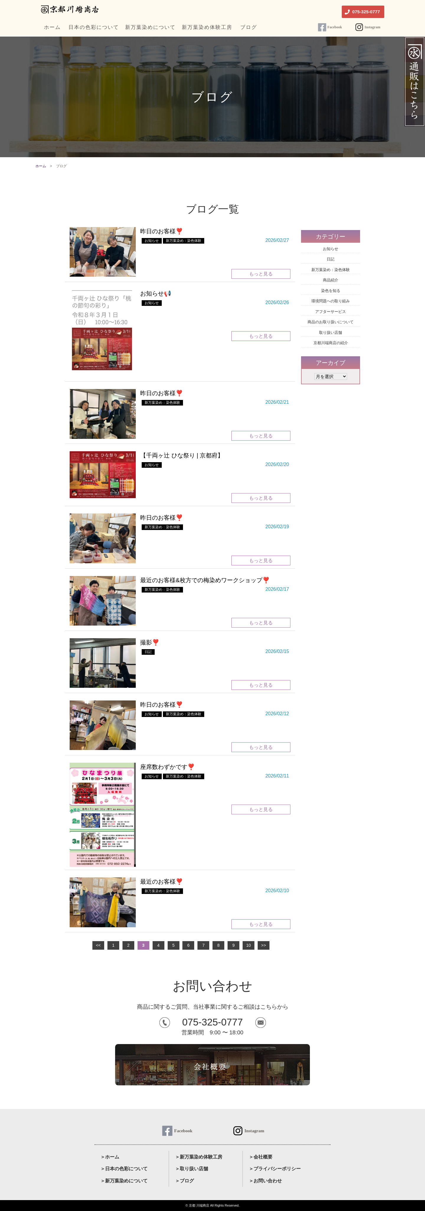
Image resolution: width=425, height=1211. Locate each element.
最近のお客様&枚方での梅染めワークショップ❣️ (204, 580)
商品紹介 (330, 280)
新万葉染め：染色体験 (183, 241)
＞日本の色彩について (124, 1168)
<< (98, 945)
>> (263, 945)
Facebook (334, 27)
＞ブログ (184, 1180)
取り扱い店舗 (330, 332)
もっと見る (261, 273)
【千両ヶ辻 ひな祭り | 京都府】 (181, 455)
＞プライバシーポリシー (275, 1168)
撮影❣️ (149, 642)
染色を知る (330, 290)
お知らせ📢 (155, 293)
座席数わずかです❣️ (167, 767)
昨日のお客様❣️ (161, 231)
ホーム (40, 166)
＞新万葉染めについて (124, 1180)
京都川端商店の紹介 (330, 343)
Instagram (372, 27)
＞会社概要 (260, 1156)
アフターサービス (330, 311)
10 (248, 945)
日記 (148, 652)
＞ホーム (109, 1156)
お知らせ (152, 241)
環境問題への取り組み (330, 301)
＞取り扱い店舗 (191, 1168)
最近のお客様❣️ (161, 881)
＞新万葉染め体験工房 (198, 1156)
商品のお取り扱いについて (331, 322)
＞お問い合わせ (265, 1180)
